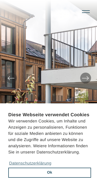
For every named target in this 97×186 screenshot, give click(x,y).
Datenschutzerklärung (30, 163)
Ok (49, 173)
